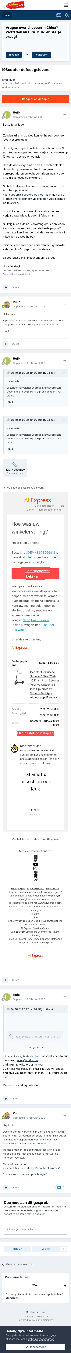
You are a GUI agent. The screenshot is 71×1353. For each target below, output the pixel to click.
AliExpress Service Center (35, 928)
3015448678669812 (40, 552)
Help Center (52, 888)
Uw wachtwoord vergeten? (47, 892)
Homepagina (18, 888)
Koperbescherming (50, 509)
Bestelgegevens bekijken (37, 573)
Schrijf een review (36, 620)
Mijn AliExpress (35, 888)
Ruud (16, 302)
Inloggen (14, 54)
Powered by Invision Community (36, 1320)
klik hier (35, 913)
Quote (15, 287)
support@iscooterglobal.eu (26, 194)
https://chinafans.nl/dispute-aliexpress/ (36, 1167)
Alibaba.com (18, 931)
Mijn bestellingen (44, 505)
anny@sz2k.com (27, 1060)
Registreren (41, 54)
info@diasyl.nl (53, 895)
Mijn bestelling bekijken (35, 733)
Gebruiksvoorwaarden (46, 920)
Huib (12, 79)
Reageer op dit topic (35, 99)
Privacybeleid (22, 920)
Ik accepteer (36, 1346)
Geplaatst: (28, 116)
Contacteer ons (35, 1312)
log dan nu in (42, 1210)
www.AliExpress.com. (50, 902)
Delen (17, 1249)
